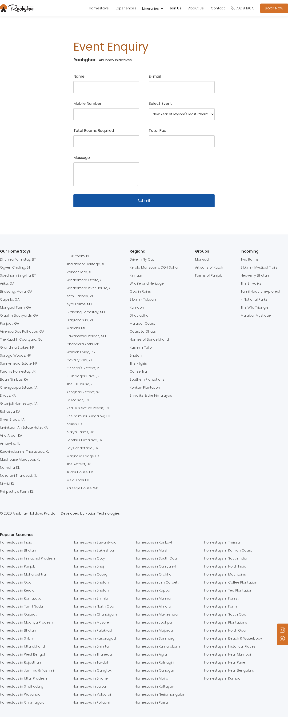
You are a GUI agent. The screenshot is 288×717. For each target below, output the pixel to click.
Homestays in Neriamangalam (161, 694)
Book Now (274, 8)
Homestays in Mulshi (152, 550)
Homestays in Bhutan (18, 550)
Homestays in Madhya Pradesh (26, 622)
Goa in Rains (140, 291)
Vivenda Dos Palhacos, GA (22, 331)
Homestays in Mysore (91, 622)
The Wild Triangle (254, 307)
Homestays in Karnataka (20, 598)
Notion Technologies (102, 513)
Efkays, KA (8, 395)
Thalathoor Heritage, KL (86, 264)
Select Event (160, 103)
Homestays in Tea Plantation (228, 590)
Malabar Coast (142, 323)
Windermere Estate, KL (85, 280)
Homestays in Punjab (18, 566)
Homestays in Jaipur (90, 686)
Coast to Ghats (143, 331)
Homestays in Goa (16, 582)
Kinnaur (136, 275)
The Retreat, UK (79, 464)
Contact (218, 8)
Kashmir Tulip (141, 347)
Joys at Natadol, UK (83, 448)
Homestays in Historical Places (230, 646)
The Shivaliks (251, 283)
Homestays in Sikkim (17, 638)
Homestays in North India (225, 566)
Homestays (99, 8)
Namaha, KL (10, 467)
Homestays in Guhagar (154, 670)
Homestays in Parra (151, 702)
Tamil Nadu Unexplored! (260, 291)
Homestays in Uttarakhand (22, 646)
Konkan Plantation (145, 387)
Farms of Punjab (208, 275)
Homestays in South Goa (156, 558)
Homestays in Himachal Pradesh (27, 558)
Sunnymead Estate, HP (18, 363)
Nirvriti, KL (7, 483)
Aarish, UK (74, 424)
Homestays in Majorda (154, 630)
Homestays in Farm (220, 606)
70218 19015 (245, 8)
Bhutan (136, 355)
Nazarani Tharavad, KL (18, 475)
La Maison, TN (78, 400)
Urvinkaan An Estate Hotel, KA (24, 427)
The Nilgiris (138, 363)
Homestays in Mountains (225, 574)
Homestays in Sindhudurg (21, 686)
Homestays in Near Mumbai (227, 654)
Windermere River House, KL (89, 288)
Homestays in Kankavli (153, 542)
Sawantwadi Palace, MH (86, 336)
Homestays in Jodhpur (154, 622)
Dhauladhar (140, 315)
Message (81, 157)
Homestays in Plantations (225, 622)
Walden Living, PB (81, 352)
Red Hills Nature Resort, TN (88, 408)
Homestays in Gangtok (92, 670)
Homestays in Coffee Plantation (230, 582)
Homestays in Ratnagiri (154, 662)
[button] (155, 8)
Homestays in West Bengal (22, 654)
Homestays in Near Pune (224, 662)
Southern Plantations (147, 379)
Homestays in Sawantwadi (95, 542)
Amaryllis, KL (10, 443)
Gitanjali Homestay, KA (18, 403)
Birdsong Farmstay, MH (86, 312)
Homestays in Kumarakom (157, 646)
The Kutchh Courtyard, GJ (21, 339)
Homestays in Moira (151, 678)
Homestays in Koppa (152, 590)
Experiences (126, 8)
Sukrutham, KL (78, 256)
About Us (196, 8)
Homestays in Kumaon (223, 678)
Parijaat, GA (9, 323)
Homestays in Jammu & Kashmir (27, 670)
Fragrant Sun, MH (80, 320)
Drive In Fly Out (142, 259)
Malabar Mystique (256, 315)
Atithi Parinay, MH (80, 296)
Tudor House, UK (80, 472)
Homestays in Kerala (17, 590)
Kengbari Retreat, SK (83, 392)
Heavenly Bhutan (255, 275)
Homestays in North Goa (93, 606)
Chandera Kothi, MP (83, 344)
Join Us (175, 8)
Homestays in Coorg (90, 574)
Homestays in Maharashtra (23, 574)
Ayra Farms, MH (79, 304)
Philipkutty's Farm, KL (16, 491)
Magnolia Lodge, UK (83, 456)
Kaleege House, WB (82, 488)
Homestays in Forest (221, 598)
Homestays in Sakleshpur (94, 550)
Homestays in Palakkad (92, 630)
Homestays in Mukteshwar (157, 614)
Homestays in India (16, 542)
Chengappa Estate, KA (18, 387)
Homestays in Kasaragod (94, 638)
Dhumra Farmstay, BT (18, 259)
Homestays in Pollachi (91, 702)
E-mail (155, 76)
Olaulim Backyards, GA (19, 315)
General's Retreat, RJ (83, 368)
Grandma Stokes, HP (17, 347)
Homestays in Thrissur (222, 542)
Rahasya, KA (10, 411)
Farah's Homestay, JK (18, 371)
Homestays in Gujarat (18, 614)
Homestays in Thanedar (93, 654)
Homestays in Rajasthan (20, 662)
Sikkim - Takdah (143, 299)
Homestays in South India (225, 558)
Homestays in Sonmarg (155, 638)
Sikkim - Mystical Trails (259, 267)
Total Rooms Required (93, 130)
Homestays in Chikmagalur (23, 702)
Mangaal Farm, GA (15, 307)
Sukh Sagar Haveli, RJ (84, 376)
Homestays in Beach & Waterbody (233, 638)
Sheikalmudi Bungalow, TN (88, 416)
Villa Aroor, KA (11, 435)
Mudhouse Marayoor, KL (20, 459)
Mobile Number (87, 103)
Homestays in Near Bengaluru (229, 670)
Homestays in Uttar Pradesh (23, 678)
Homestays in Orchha (153, 574)
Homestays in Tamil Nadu (21, 606)
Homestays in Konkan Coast (228, 550)
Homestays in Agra (151, 654)
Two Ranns (250, 259)
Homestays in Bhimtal (91, 646)
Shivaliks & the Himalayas (151, 395)
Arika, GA (7, 283)
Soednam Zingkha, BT (18, 275)
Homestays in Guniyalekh (156, 566)
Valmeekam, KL (79, 272)
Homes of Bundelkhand (149, 339)
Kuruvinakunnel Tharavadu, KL (24, 451)
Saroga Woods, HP (15, 355)
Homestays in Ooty (89, 558)
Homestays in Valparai (92, 694)
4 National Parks (254, 299)
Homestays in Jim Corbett (157, 582)
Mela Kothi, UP (78, 480)
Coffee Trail (139, 371)
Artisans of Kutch (209, 267)
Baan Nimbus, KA (14, 379)
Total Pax (157, 130)
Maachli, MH (76, 328)
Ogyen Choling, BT (15, 267)
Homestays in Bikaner (91, 678)
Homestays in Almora (153, 606)
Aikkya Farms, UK (80, 432)
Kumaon (137, 307)
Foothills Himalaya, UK (85, 440)
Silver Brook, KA (12, 419)
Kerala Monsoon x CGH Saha (154, 267)
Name (78, 76)
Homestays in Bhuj (88, 566)
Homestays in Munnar (153, 598)
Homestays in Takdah (91, 662)
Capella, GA (10, 299)
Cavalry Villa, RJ (79, 360)
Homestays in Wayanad (20, 694)
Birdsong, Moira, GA (16, 291)
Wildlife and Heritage (147, 283)
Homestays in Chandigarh (95, 614)
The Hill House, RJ (80, 384)
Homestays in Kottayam (155, 686)
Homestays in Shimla (90, 598)
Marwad (202, 259)
